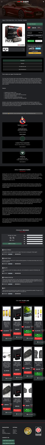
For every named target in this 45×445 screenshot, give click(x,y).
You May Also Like (22, 66)
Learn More (38, 48)
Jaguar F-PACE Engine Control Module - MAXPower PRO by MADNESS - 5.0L (17, 364)
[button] (23, 35)
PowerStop (40, 37)
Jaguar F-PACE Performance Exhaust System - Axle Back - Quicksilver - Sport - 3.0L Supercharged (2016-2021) (7, 365)
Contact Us (15, 431)
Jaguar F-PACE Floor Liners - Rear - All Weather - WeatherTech (28, 400)
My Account (15, 433)
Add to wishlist (38, 40)
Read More (22, 146)
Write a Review (12, 243)
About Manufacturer (22, 69)
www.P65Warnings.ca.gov (30, 113)
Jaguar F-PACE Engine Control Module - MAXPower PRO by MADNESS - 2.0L (17, 400)
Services (3, 432)
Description (22, 60)
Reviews (22, 63)
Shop (3, 431)
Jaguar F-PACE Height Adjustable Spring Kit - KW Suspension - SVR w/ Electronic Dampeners (38, 324)
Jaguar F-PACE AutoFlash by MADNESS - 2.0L (28, 363)
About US (14, 429)
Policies (14, 432)
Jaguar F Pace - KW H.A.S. (27, 322)
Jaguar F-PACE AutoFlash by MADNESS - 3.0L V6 (6, 399)
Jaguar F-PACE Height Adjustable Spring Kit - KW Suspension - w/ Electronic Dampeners (7, 324)
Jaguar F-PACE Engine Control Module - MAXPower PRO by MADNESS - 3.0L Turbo (17, 324)
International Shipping (6, 433)
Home (3, 429)
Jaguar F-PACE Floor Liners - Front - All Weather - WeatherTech (38, 364)
